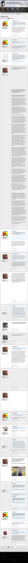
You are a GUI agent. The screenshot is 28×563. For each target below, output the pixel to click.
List (17, 227)
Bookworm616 (4, 432)
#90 (25, 340)
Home (2, 9)
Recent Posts (3, 11)
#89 (25, 328)
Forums (12, 9)
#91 (25, 364)
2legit (12, 225)
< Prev (1, 18)
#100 (25, 542)
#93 (25, 409)
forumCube (14, 560)
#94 (25, 420)
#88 (25, 318)
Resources (17, 9)
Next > (12, 18)
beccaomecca (13, 328)
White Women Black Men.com (13, 3)
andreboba (13, 340)
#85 (25, 248)
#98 (25, 508)
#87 (25, 300)
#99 (25, 526)
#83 (25, 63)
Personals (7, 9)
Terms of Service (3, 556)
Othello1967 (4, 27)
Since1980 (4, 536)
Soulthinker (4, 60)
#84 (25, 225)
